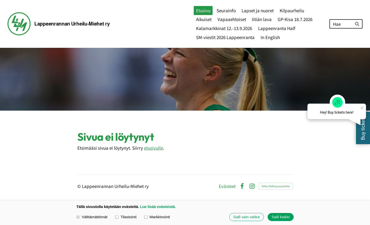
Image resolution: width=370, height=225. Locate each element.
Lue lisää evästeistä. (158, 206)
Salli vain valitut (246, 217)
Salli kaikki (280, 217)
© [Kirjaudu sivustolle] (79, 186)
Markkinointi (157, 217)
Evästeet (227, 186)
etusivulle (153, 148)
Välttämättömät (91, 217)
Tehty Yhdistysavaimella (275, 186)
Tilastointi (125, 217)
